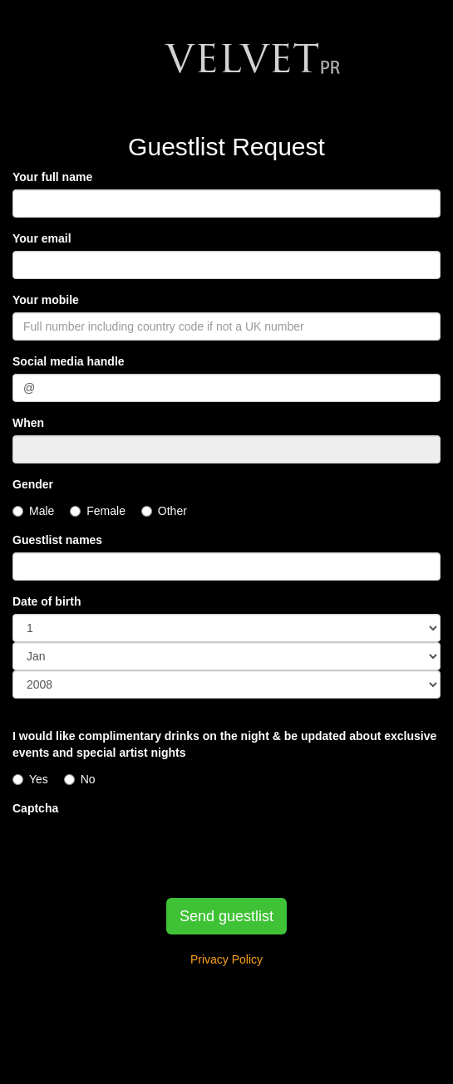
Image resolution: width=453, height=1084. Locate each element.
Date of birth (46, 601)
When (28, 422)
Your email (41, 238)
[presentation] (138, 853)
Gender (32, 484)
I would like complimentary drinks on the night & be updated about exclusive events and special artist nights (224, 744)
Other (164, 510)
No (80, 779)
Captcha (35, 808)
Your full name (52, 177)
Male (33, 510)
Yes (30, 779)
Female (98, 510)
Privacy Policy (226, 959)
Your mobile (45, 300)
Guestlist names (57, 540)
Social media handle (68, 361)
